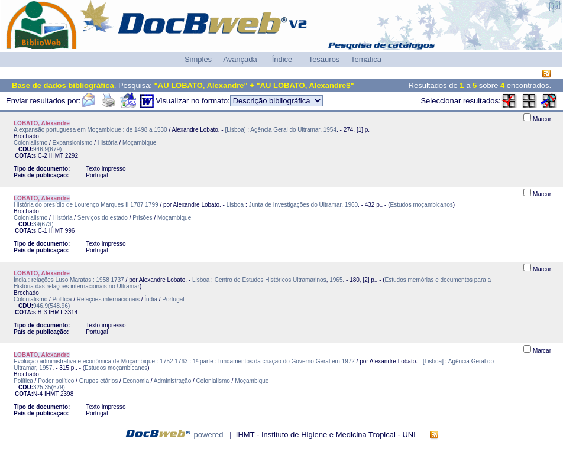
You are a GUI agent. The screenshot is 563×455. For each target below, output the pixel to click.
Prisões (142, 217)
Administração (172, 381)
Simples (198, 59)
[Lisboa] (235, 129)
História (108, 142)
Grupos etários (98, 381)
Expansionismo (73, 142)
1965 (335, 280)
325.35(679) (49, 387)
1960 (351, 205)
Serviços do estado (102, 217)
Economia (136, 381)
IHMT (56, 155)
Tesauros (324, 59)
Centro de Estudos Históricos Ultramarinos (270, 280)
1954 (329, 129)
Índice (282, 59)
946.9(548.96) (51, 306)
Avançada (240, 59)
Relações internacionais (108, 299)
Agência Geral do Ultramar (285, 129)
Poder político (56, 381)
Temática (366, 59)
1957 (45, 368)
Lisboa (235, 205)
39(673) (43, 224)
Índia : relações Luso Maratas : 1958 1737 (69, 280)
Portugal (173, 299)
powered (209, 434)
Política (62, 299)
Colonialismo (30, 142)
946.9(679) (47, 149)
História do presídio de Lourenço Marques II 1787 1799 (86, 205)
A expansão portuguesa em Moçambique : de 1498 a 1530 (90, 129)
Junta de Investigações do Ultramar (295, 205)
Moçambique (139, 142)
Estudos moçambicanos (421, 205)
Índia (150, 299)
